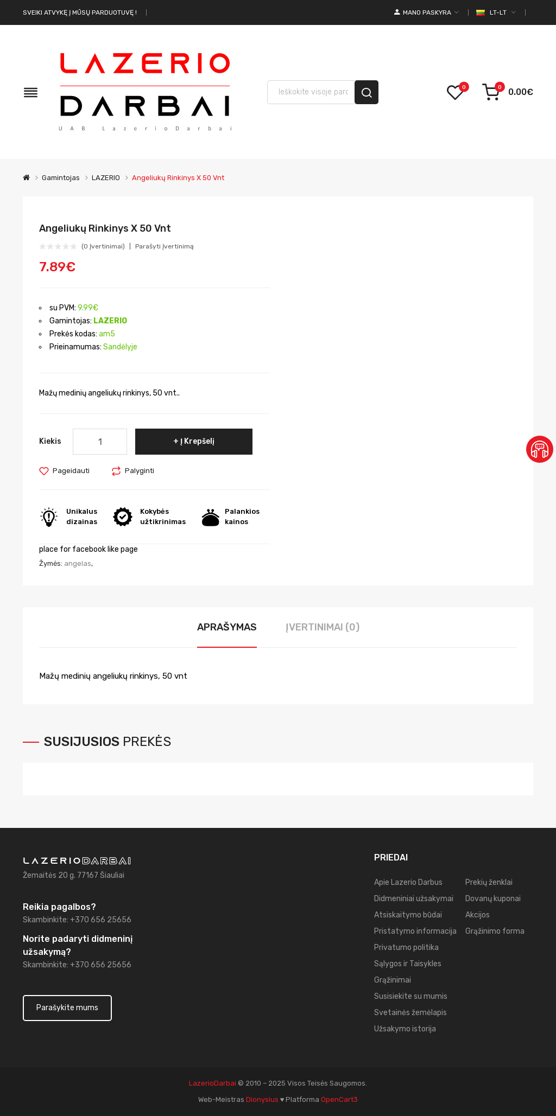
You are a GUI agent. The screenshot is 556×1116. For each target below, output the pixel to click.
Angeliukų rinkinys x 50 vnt (178, 178)
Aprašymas (227, 627)
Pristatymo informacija (415, 931)
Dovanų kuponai (493, 898)
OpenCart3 (339, 1099)
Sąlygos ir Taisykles (407, 963)
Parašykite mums (67, 1007)
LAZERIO (106, 178)
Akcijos (477, 915)
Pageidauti (71, 471)
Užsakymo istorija (405, 1029)
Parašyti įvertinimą (164, 246)
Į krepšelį (197, 441)
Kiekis (50, 441)
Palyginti (139, 471)
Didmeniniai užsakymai (413, 898)
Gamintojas (61, 178)
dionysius (262, 1099)
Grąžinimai (392, 980)
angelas (77, 563)
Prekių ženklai (489, 882)
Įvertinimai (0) (322, 627)
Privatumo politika (406, 947)
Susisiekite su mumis (410, 996)
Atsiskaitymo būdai (408, 915)
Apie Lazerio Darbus (408, 882)
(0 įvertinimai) (103, 246)
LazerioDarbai (212, 1083)
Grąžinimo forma (495, 931)
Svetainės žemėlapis (410, 1012)
